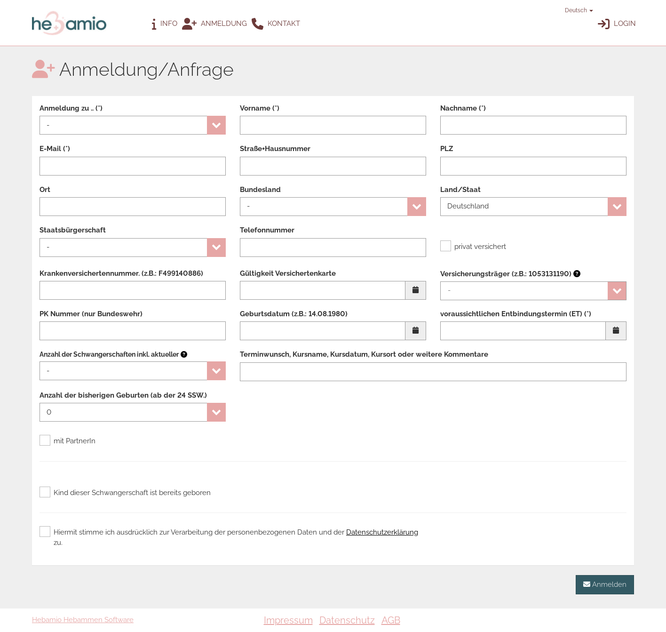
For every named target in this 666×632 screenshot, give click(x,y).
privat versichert (473, 246)
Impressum (288, 620)
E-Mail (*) (55, 148)
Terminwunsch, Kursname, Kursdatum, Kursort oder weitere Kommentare (364, 354)
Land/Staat (460, 189)
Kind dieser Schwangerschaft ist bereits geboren (125, 492)
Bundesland (260, 189)
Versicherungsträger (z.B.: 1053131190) (510, 274)
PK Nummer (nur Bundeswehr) (91, 314)
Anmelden (604, 584)
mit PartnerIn (67, 441)
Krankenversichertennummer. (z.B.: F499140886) (121, 273)
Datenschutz (347, 620)
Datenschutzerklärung (382, 532)
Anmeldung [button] (214, 24)
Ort (45, 189)
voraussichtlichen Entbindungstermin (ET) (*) (515, 314)
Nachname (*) (463, 108)
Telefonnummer (267, 230)
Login (617, 24)
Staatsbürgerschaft (73, 230)
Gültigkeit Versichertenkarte (288, 273)
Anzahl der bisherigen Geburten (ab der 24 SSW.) (123, 395)
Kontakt (276, 24)
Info (164, 24)
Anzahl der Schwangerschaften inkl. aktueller (109, 354)
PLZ (446, 148)
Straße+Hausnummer (275, 148)
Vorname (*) (259, 108)
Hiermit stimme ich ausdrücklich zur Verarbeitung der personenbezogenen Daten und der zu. (229, 537)
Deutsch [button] (574, 10)
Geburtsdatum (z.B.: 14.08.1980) (294, 314)
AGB (390, 620)
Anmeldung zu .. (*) (71, 108)
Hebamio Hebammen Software (83, 620)
